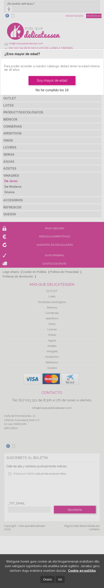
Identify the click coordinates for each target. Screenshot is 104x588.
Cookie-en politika (82, 570)
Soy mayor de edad (52, 80)
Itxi (60, 579)
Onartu (47, 579)
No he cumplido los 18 (52, 90)
